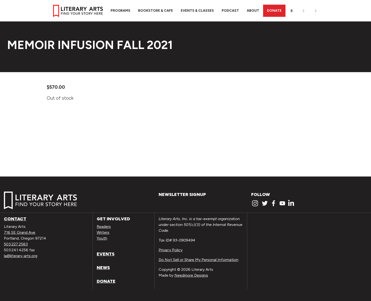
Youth (102, 238)
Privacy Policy (170, 250)
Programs (120, 11)
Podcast (230, 11)
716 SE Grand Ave (19, 232)
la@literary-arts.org (20, 255)
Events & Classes (197, 11)
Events (105, 254)
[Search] (291, 10)
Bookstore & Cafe (155, 11)
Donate (274, 11)
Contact (15, 219)
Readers (104, 226)
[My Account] (304, 10)
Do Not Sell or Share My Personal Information (198, 259)
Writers (103, 232)
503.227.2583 (16, 244)
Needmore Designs (191, 275)
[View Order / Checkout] (316, 10)
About (253, 11)
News (103, 267)
